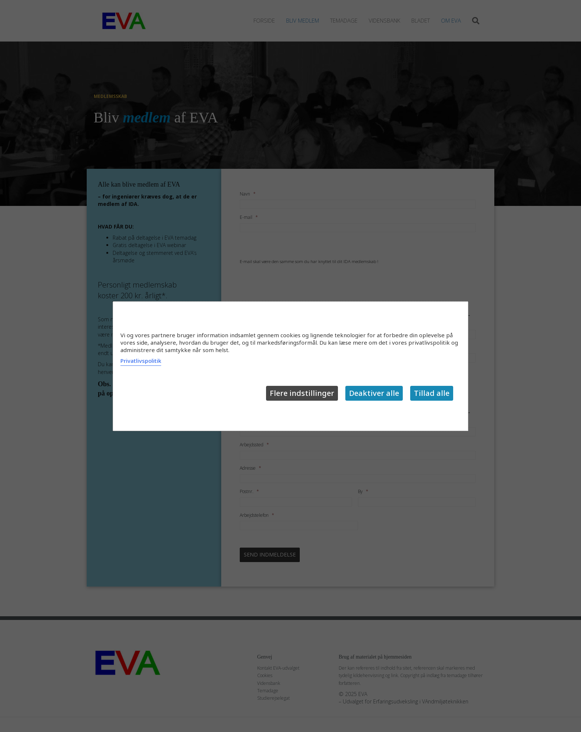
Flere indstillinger (302, 393)
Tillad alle (431, 393)
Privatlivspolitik (140, 360)
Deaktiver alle (374, 393)
